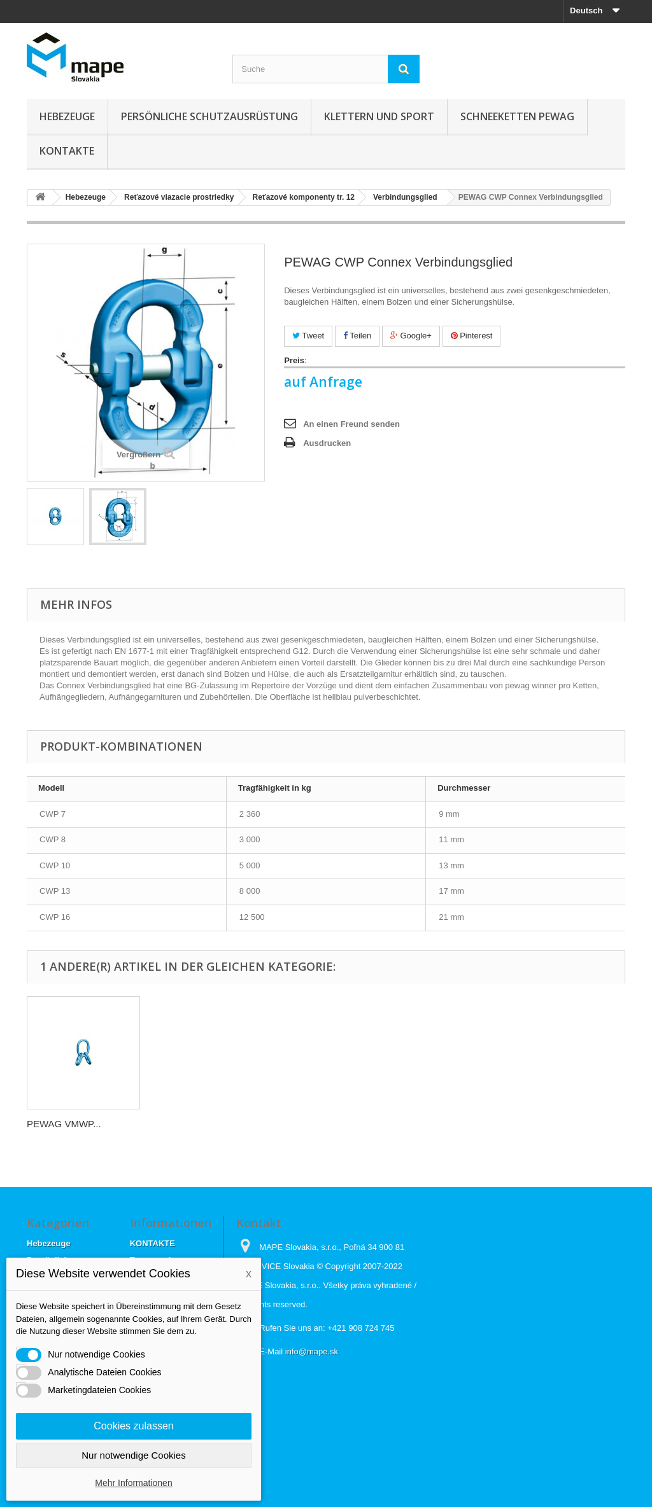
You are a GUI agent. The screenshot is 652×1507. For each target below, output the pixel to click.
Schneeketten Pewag (517, 116)
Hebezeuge (67, 116)
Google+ (411, 335)
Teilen (357, 335)
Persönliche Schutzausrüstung (209, 116)
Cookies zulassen (133, 1425)
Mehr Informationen (133, 1483)
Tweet (308, 335)
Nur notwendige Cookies (133, 1455)
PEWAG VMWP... (64, 1123)
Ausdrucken (327, 443)
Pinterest (472, 335)
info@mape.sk (311, 1351)
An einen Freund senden (351, 424)
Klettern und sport (379, 116)
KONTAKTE (66, 151)
